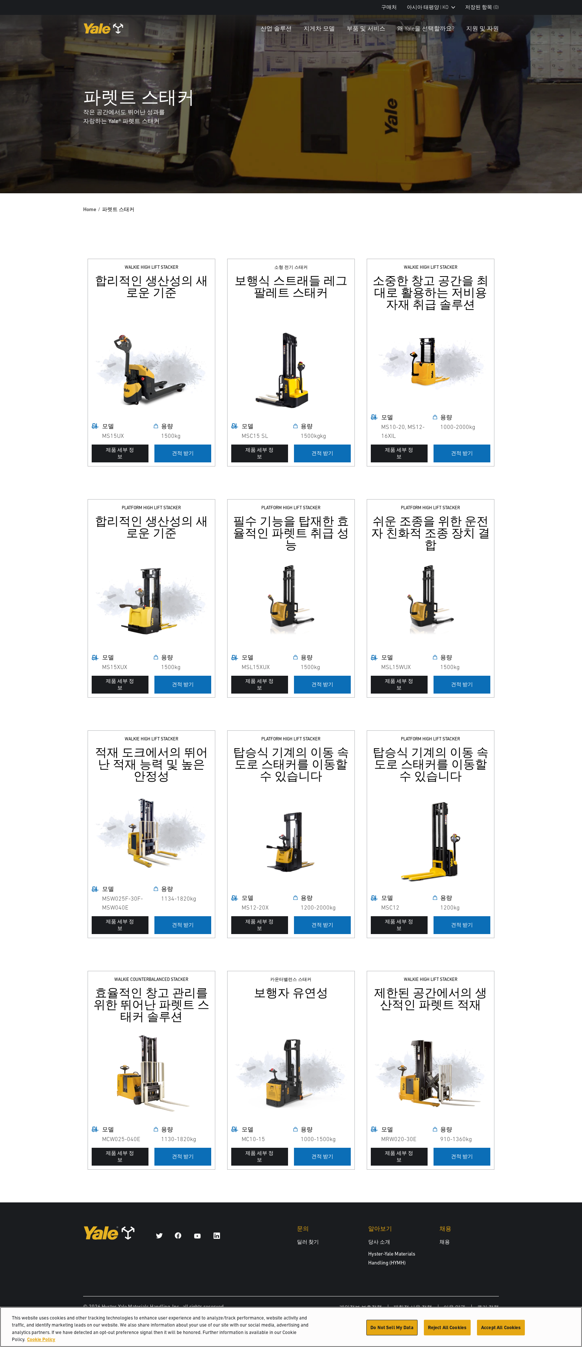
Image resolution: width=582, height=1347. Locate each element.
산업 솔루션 (276, 28)
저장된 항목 (482, 7)
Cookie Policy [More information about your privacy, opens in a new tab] (41, 1343)
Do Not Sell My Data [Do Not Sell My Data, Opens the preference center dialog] (391, 1331)
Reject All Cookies (447, 1331)
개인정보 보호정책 (360, 1307)
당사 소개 (379, 1242)
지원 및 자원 (482, 28)
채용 (444, 1242)
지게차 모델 (319, 28)
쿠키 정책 (488, 1307)
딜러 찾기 (308, 1242)
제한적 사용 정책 (412, 1307)
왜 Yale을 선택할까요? (425, 28)
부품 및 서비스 (366, 28)
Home (89, 209)
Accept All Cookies (501, 1331)
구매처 (389, 7)
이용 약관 (454, 1307)
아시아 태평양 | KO (431, 7)
